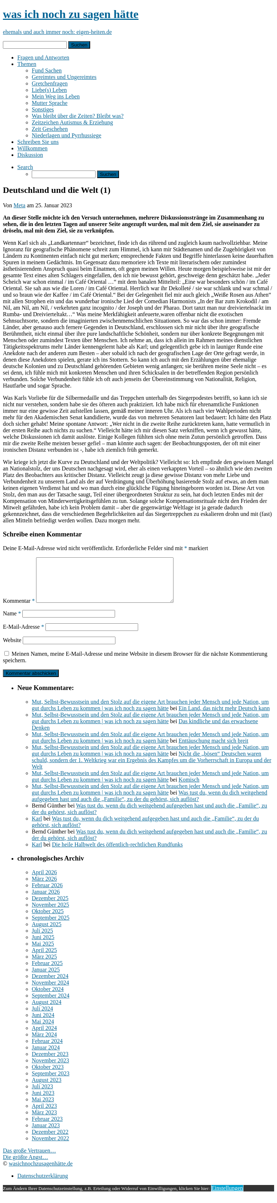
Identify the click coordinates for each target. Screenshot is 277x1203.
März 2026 (44, 887)
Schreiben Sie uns (38, 142)
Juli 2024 (42, 1017)
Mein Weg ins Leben (56, 96)
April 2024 (44, 1037)
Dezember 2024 (50, 985)
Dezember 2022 (50, 1140)
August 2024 (46, 1011)
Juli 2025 (42, 939)
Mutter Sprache (49, 103)
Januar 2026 (46, 900)
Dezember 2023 (50, 1063)
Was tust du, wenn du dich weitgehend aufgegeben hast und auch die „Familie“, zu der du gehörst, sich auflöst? (149, 804)
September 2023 (50, 1082)
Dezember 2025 (50, 907)
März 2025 (44, 965)
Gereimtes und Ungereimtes (64, 77)
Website (12, 649)
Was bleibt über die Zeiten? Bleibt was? (78, 116)
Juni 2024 (43, 1024)
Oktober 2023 (47, 1075)
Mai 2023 (43, 1108)
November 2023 (50, 1069)
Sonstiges (43, 109)
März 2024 (44, 1043)
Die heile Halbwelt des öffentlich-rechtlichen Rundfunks (117, 853)
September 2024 (50, 1004)
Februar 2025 (47, 972)
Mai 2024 (43, 1030)
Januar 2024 (46, 1056)
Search (25, 167)
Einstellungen (227, 1197)
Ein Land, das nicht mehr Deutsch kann (224, 717)
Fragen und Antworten (43, 57)
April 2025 (44, 959)
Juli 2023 (42, 1095)
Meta (20, 205)
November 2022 (50, 1147)
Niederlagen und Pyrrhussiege (66, 135)
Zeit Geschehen (50, 129)
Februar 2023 (47, 1127)
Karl (37, 827)
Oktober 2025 (47, 920)
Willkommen (32, 148)
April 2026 (44, 881)
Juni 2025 (43, 946)
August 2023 (46, 1088)
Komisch (189, 788)
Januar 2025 (46, 978)
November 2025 (50, 913)
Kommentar (19, 609)
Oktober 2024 (47, 998)
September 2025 (50, 926)
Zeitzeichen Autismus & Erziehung (72, 122)
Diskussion (30, 155)
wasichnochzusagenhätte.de (40, 1172)
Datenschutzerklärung (42, 1184)
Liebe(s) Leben (49, 90)
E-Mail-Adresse (23, 635)
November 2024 (50, 991)
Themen (26, 64)
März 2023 (44, 1121)
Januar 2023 (46, 1134)
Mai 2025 (43, 952)
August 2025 (46, 933)
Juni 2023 (43, 1101)
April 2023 (44, 1114)
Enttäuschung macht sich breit (213, 749)
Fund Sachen (47, 70)
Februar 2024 (47, 1050)
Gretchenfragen (50, 83)
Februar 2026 (47, 894)
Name (12, 622)
